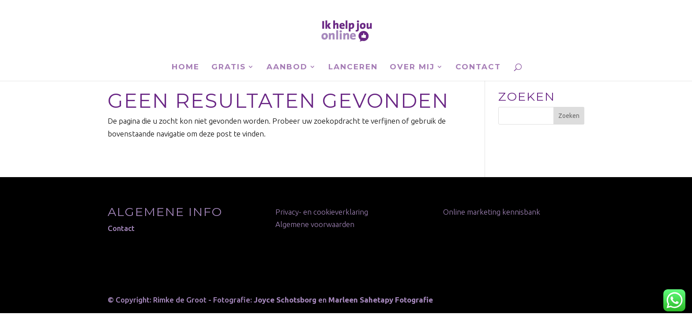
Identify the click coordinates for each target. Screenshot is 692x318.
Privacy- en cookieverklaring (321, 212)
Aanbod (287, 67)
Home (185, 67)
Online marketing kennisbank (491, 212)
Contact (478, 67)
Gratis (228, 67)
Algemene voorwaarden (314, 224)
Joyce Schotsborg (285, 299)
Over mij (412, 67)
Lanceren (353, 67)
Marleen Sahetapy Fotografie (380, 299)
